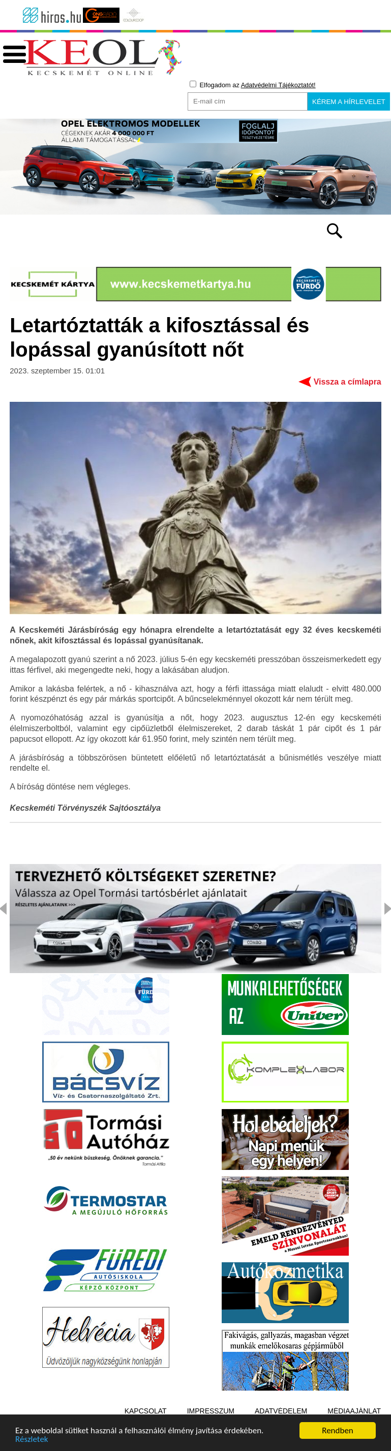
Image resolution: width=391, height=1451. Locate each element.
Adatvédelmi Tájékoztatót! (278, 85)
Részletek (31, 1440)
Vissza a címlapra (347, 381)
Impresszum (210, 1411)
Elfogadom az (253, 85)
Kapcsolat (146, 1411)
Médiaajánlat (354, 1411)
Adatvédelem (281, 1411)
